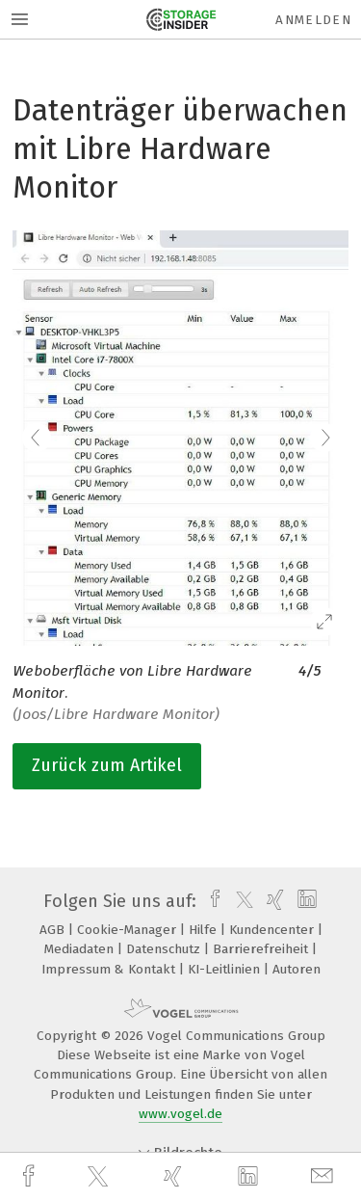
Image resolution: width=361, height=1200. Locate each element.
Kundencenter (273, 929)
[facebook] (31, 1176)
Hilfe (204, 929)
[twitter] (100, 1176)
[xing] (175, 1176)
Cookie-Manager (128, 929)
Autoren (296, 969)
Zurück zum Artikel (107, 765)
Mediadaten (80, 949)
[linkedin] (250, 1176)
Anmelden (313, 20)
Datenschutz (165, 949)
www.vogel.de (180, 1114)
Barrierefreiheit (262, 949)
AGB (53, 929)
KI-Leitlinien (226, 969)
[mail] (324, 1176)
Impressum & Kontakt (110, 969)
